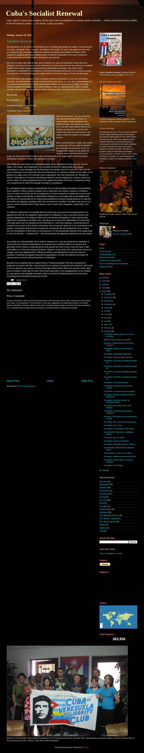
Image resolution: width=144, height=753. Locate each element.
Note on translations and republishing (113, 263)
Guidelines (103, 512)
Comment (103, 487)
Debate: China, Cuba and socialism (117, 340)
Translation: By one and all (114, 437)
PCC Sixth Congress (107, 521)
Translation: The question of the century (119, 429)
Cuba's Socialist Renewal (44, 13)
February (108, 328)
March (107, 324)
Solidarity (103, 528)
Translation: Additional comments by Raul (120, 456)
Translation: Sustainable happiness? (118, 354)
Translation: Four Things (113, 465)
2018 (104, 277)
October (107, 301)
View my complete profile (122, 234)
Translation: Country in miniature (116, 441)
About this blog (105, 251)
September (108, 304)
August (107, 308)
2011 (104, 291)
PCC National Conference (109, 515)
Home (50, 380)
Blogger (86, 747)
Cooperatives (104, 491)
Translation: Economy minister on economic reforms (116, 401)
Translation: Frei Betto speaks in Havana (119, 444)
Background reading (107, 257)
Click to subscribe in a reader (111, 553)
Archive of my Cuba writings (110, 260)
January (107, 331)
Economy (103, 500)
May (106, 318)
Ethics (24, 280)
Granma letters (105, 509)
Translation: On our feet (20, 41)
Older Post (87, 380)
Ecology (102, 497)
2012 (104, 288)
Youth (101, 531)
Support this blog (106, 267)
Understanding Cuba (107, 254)
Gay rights (103, 506)
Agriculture (103, 481)
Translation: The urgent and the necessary (120, 422)
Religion (102, 525)
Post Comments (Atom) (26, 386)
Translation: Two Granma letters (116, 382)
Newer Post (13, 380)
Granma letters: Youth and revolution (118, 453)
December (108, 294)
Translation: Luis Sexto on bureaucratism (119, 391)
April (106, 321)
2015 (104, 284)
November (108, 297)
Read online (128, 75)
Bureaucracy (104, 484)
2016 (104, 281)
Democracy (103, 494)
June (106, 314)
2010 (104, 470)
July (106, 311)
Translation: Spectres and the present (118, 357)
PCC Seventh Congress (108, 518)
